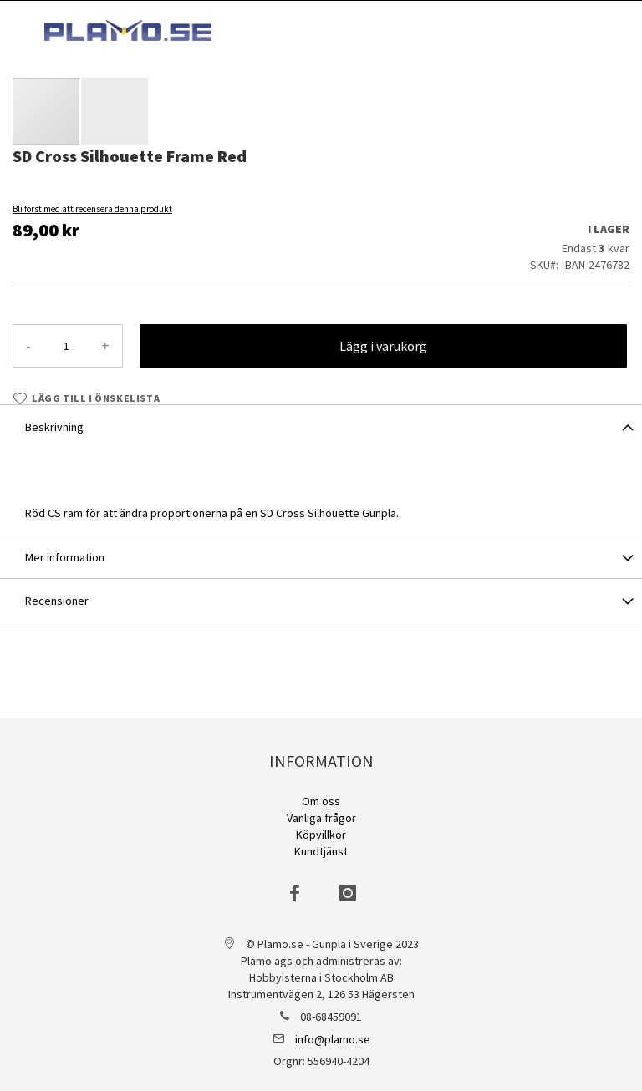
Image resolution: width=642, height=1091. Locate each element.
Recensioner (57, 600)
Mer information (64, 557)
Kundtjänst (321, 851)
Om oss (321, 801)
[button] (114, 111)
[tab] (321, 426)
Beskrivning (54, 426)
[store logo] (127, 30)
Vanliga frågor (321, 817)
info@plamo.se (332, 1039)
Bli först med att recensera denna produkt (92, 209)
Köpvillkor (321, 834)
